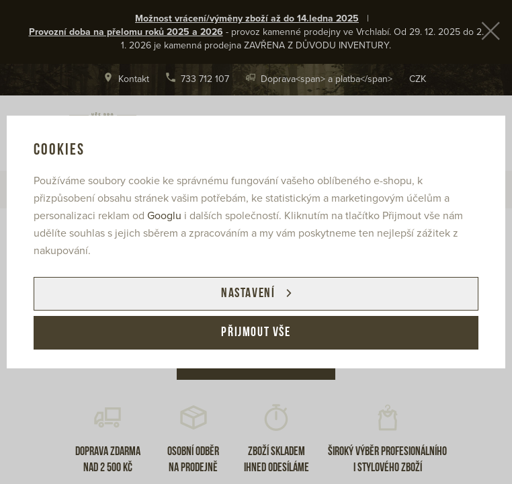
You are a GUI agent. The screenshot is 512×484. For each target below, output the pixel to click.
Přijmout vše (255, 332)
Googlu (164, 216)
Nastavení (248, 293)
